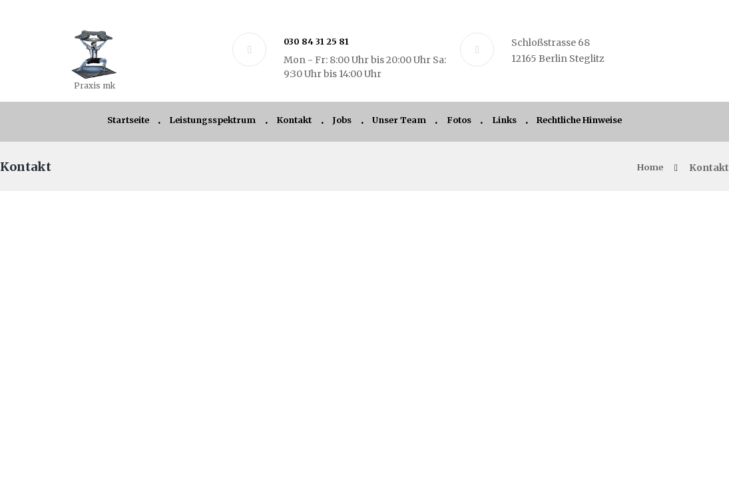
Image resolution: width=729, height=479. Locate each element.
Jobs (341, 123)
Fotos (469, 123)
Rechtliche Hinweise (603, 123)
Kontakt (288, 123)
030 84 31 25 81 (319, 41)
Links (518, 123)
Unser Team (403, 123)
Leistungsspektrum (197, 123)
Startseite (101, 123)
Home (648, 172)
